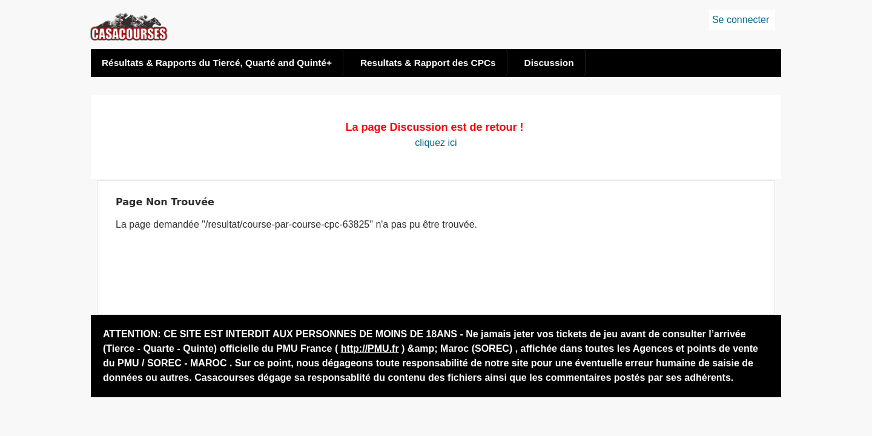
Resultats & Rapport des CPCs (428, 63)
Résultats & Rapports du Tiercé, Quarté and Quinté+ (217, 63)
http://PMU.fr (370, 348)
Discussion (549, 63)
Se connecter (740, 20)
